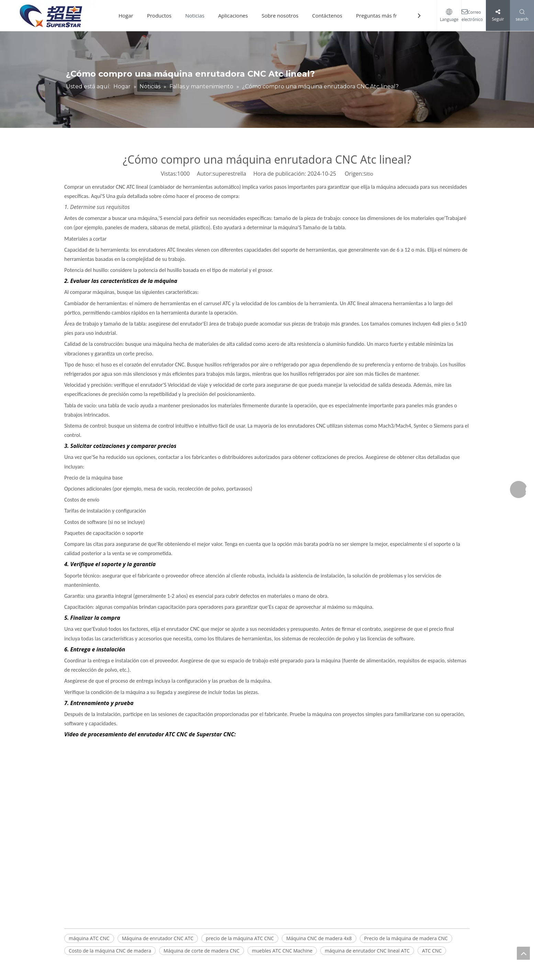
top (523, 953)
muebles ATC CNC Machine (282, 950)
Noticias (194, 15)
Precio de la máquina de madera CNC (406, 938)
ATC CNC (432, 950)
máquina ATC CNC (89, 938)
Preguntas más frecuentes (387, 15)
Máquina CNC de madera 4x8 (319, 938)
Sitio (368, 173)
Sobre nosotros (280, 15)
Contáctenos (327, 15)
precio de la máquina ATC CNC (240, 938)
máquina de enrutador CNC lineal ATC (367, 950)
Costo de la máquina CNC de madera (110, 950)
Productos (159, 15)
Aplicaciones (233, 15)
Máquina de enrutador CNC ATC (157, 938)
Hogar (126, 15)
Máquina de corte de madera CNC (202, 950)
